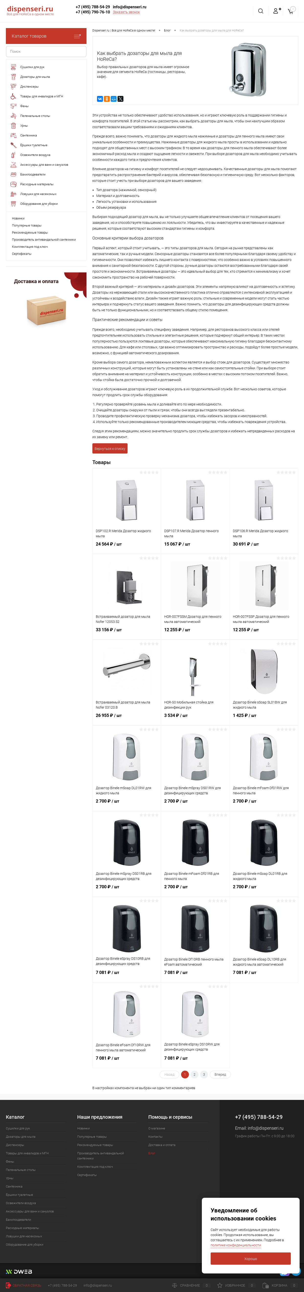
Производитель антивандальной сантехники (44, 239)
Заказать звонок (126, 12)
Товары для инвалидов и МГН (27, 1153)
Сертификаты (22, 254)
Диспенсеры (15, 1145)
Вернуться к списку (110, 449)
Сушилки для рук (18, 1128)
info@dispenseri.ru (129, 7)
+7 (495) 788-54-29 (93, 7)
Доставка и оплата (161, 1145)
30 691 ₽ (264, 547)
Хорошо (250, 1259)
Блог (151, 1153)
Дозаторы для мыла (20, 1136)
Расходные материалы (22, 1228)
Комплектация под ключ (30, 246)
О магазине (156, 1128)
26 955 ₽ (127, 718)
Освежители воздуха (21, 1203)
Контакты (155, 1136)
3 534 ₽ (195, 718)
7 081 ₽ (127, 975)
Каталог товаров (46, 36)
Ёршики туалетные (19, 1195)
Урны (9, 1178)
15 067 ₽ (195, 547)
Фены (10, 1161)
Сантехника (14, 1186)
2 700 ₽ (127, 804)
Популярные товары (27, 225)
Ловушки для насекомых (24, 1236)
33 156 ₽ (127, 632)
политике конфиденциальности (236, 1245)
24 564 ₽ (127, 547)
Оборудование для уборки (24, 1244)
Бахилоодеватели (18, 1219)
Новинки (18, 218)
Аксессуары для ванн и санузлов (30, 1211)
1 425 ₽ (264, 718)
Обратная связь (23, 1285)
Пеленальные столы (21, 1170)
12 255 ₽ (195, 632)
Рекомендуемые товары (30, 232)
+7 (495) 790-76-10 (93, 12)
